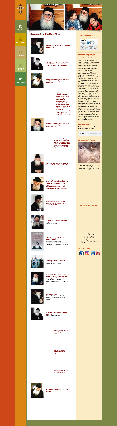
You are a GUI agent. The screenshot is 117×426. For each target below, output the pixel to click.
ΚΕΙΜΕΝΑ (20, 69)
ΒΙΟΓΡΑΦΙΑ (20, 43)
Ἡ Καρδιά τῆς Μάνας (51, 294)
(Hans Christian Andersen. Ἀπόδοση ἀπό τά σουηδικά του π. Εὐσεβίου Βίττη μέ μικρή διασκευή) (56, 297)
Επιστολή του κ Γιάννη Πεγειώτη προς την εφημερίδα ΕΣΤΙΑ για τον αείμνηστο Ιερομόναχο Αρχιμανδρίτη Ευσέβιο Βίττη (57, 63)
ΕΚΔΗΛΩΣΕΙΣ (21, 82)
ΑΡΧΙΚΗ (20, 30)
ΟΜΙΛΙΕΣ (20, 56)
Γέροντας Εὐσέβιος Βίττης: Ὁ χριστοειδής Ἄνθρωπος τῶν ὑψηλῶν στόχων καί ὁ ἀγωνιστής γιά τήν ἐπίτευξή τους (57, 276)
